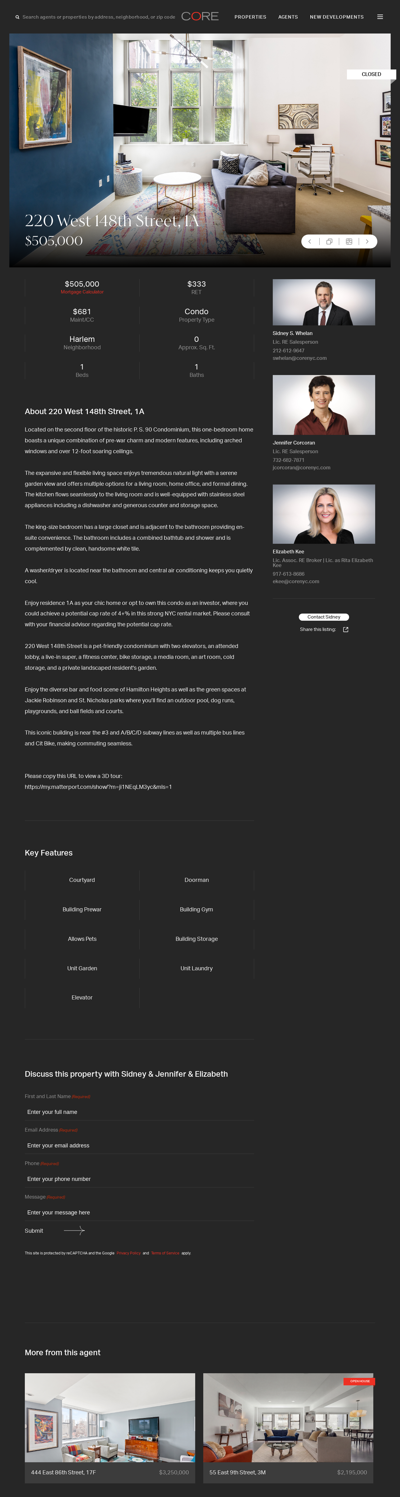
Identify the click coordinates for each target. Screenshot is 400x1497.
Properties (251, 17)
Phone (42, 1164)
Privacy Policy (129, 1253)
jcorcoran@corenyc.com (301, 467)
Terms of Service (165, 1253)
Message (45, 1197)
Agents (288, 17)
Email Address (51, 1130)
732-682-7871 (288, 460)
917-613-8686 (288, 574)
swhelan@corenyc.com (300, 358)
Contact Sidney (324, 617)
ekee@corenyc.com (296, 581)
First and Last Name (57, 1097)
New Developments (337, 17)
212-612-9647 (288, 350)
